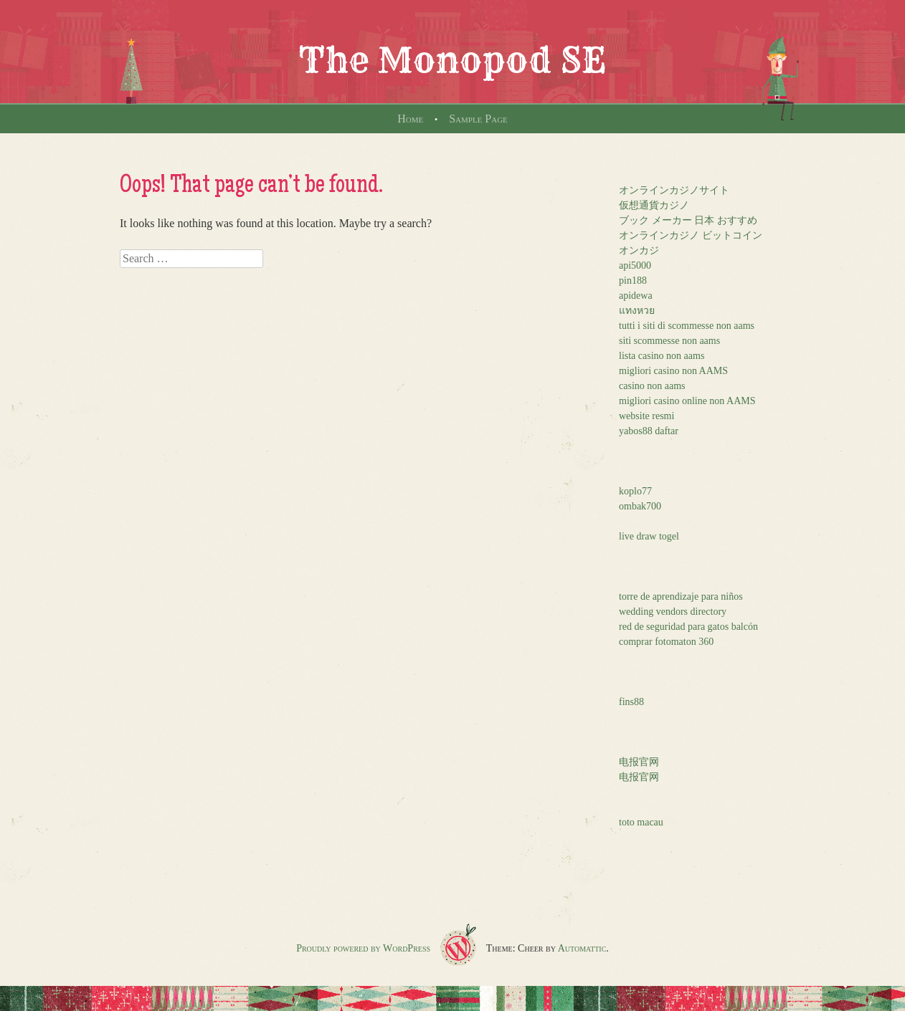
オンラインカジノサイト (674, 190)
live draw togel (649, 536)
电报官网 (639, 762)
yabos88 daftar (648, 431)
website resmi (646, 416)
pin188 (633, 280)
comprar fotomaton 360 (666, 641)
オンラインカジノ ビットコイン (690, 235)
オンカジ (639, 250)
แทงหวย (637, 310)
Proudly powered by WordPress (363, 948)
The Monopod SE (452, 60)
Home (410, 118)
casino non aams (652, 385)
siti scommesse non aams (669, 340)
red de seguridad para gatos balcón (688, 626)
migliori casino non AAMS (673, 370)
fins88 (631, 701)
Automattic (582, 948)
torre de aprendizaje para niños (681, 596)
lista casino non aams (661, 355)
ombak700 (640, 506)
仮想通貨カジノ (654, 205)
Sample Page (478, 118)
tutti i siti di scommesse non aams (686, 325)
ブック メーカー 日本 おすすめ (688, 220)
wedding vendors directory (672, 611)
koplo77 (635, 491)
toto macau (641, 822)
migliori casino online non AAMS (687, 401)
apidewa (636, 295)
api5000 (635, 265)
